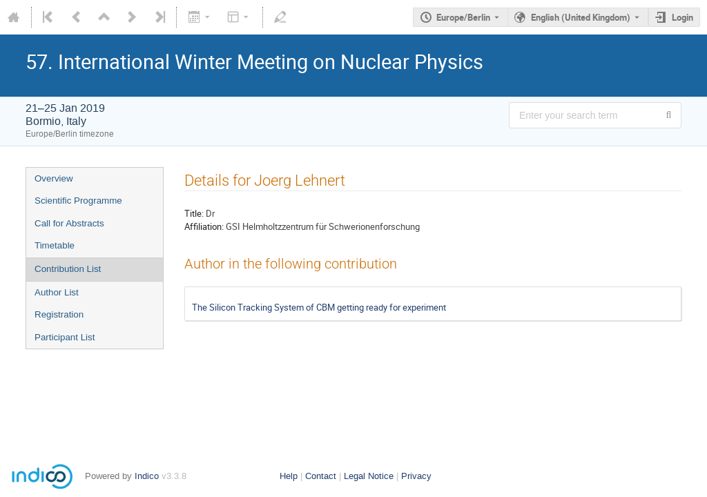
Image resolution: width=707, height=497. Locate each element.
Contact (320, 476)
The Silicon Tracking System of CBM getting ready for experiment (319, 307)
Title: (194, 213)
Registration (59, 314)
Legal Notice (369, 476)
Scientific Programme (78, 200)
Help (289, 476)
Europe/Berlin (463, 17)
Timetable (55, 245)
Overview (54, 178)
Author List (57, 292)
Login (682, 17)
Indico (147, 476)
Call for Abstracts (69, 223)
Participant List (65, 337)
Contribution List (68, 269)
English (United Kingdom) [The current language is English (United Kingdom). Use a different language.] (580, 17)
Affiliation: (204, 226)
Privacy (416, 476)
